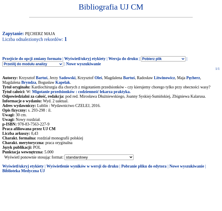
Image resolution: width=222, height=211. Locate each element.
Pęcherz (193, 78)
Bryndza (28, 82)
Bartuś (41, 78)
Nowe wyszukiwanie (83, 64)
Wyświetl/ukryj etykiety (85, 59)
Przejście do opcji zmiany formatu (32, 59)
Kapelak (63, 82)
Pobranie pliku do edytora (143, 166)
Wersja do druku (123, 59)
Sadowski (67, 78)
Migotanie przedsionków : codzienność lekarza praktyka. (81, 92)
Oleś (98, 78)
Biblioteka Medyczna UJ (23, 171)
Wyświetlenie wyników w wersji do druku (83, 166)
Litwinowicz (164, 78)
